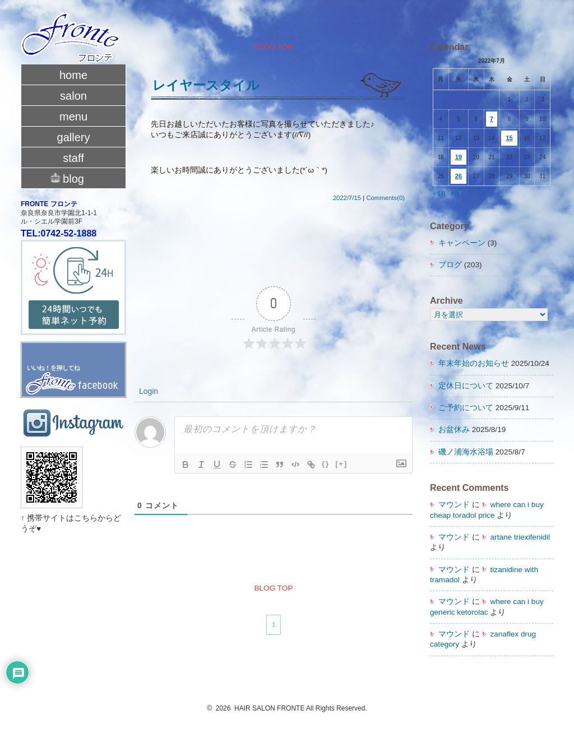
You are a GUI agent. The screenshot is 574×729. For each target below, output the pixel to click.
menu (73, 116)
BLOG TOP (273, 47)
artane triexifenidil (520, 537)
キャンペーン (461, 243)
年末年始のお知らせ (473, 363)
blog (73, 177)
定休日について (465, 386)
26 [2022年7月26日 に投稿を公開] (458, 176)
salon (73, 96)
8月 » (457, 194)
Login (147, 391)
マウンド (454, 504)
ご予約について (465, 407)
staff (73, 158)
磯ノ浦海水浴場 (465, 452)
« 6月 (439, 194)
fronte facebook (73, 358)
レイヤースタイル (206, 85)
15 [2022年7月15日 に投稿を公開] (509, 137)
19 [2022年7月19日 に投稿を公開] (458, 157)
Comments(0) (385, 197)
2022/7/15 (347, 197)
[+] (341, 463)
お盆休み (454, 429)
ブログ (450, 265)
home (73, 75)
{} (326, 463)
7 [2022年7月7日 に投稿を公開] (491, 118)
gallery (73, 137)
